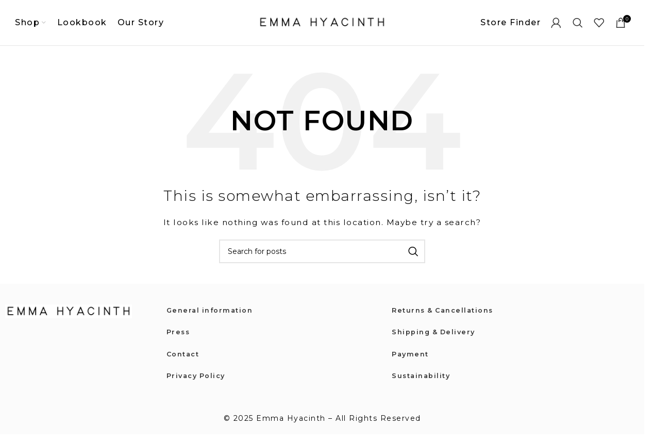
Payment (411, 362)
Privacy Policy (198, 384)
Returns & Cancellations (446, 318)
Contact (184, 362)
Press (179, 340)
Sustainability (423, 384)
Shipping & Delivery (436, 340)
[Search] (578, 26)
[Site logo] (322, 26)
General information (212, 318)
